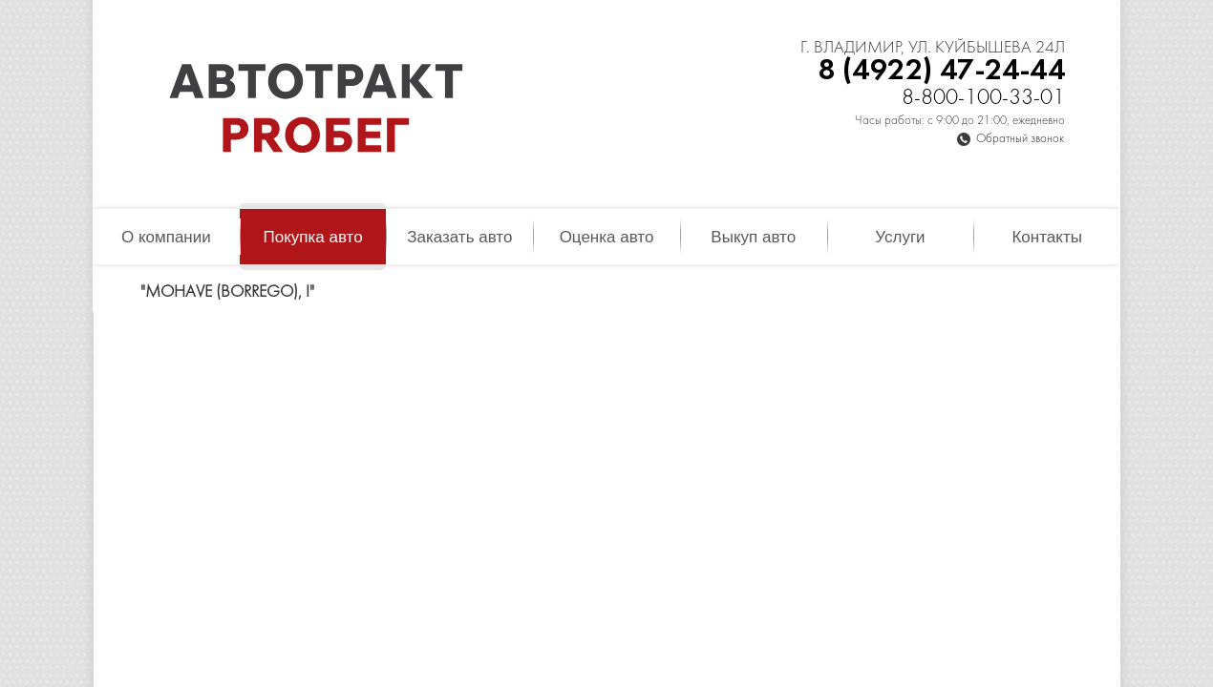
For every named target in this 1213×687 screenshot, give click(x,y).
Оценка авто (607, 237)
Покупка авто (312, 237)
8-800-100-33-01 (983, 99)
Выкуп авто (753, 237)
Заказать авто (459, 237)
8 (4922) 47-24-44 (941, 71)
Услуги (900, 237)
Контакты (1046, 237)
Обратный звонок (1020, 139)
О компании (166, 237)
